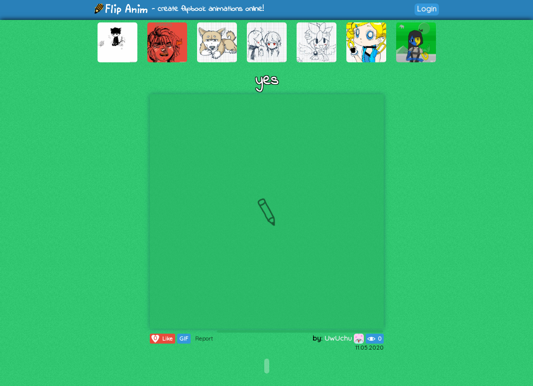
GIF (184, 338)
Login (426, 8)
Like (161, 339)
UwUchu (344, 338)
